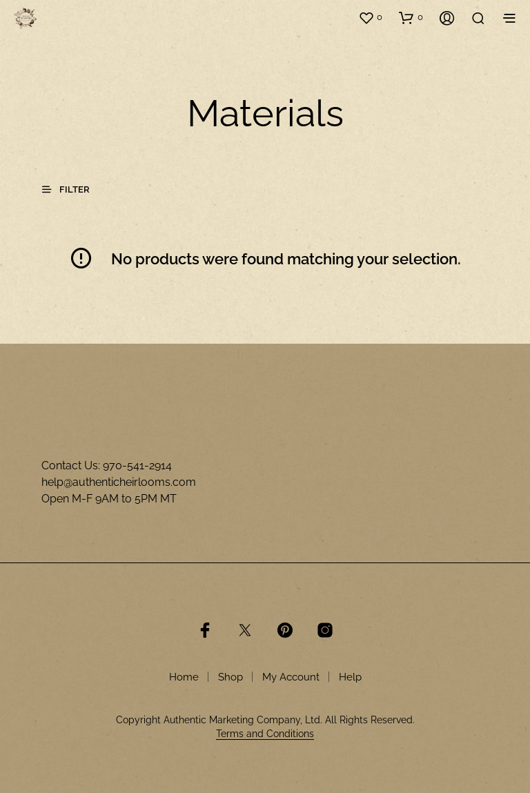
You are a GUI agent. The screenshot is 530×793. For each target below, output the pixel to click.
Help (350, 677)
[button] (370, 17)
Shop (230, 677)
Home (184, 677)
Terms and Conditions (265, 734)
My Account (291, 677)
